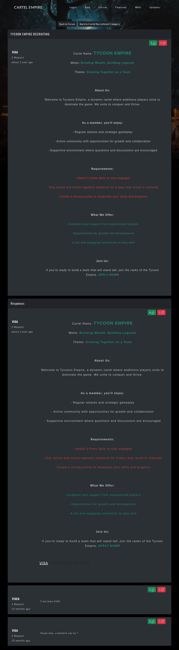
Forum (103, 7)
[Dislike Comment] (161, 312)
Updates (154, 7)
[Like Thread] (153, 43)
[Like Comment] (152, 312)
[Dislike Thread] (163, 43)
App (87, 7)
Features (121, 7)
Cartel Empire (28, 7)
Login (73, 7)
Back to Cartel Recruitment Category (100, 23)
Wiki (138, 7)
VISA (44, 563)
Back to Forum (67, 23)
